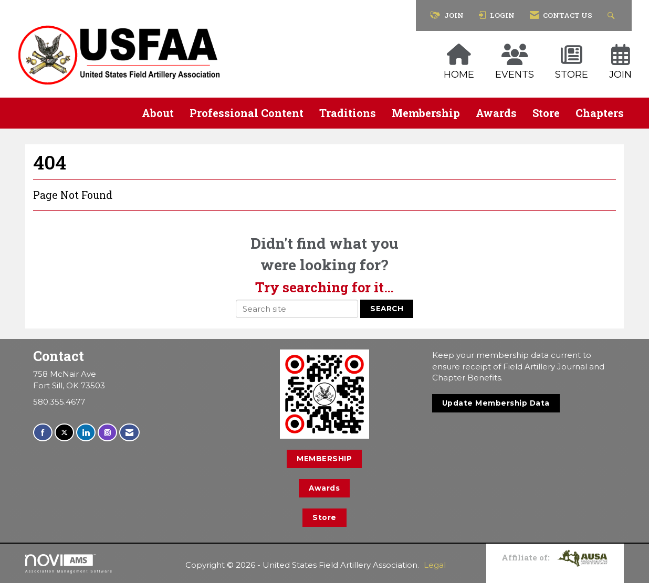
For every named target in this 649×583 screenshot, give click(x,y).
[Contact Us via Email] (129, 432)
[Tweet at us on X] (64, 432)
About (158, 113)
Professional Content (246, 113)
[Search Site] (612, 15)
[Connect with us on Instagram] (107, 432)
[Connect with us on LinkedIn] (86, 432)
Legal (435, 565)
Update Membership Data (496, 403)
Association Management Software (69, 563)
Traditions (347, 113)
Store (546, 113)
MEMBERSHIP (324, 458)
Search (386, 308)
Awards (496, 113)
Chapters (599, 113)
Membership (426, 113)
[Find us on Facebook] (43, 432)
